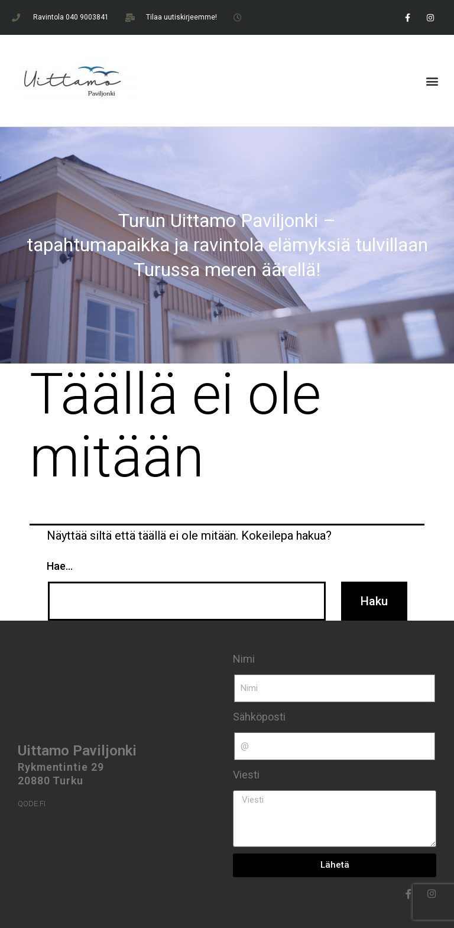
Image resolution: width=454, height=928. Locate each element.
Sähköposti (259, 716)
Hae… (60, 566)
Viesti (246, 774)
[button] (432, 80)
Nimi (244, 659)
